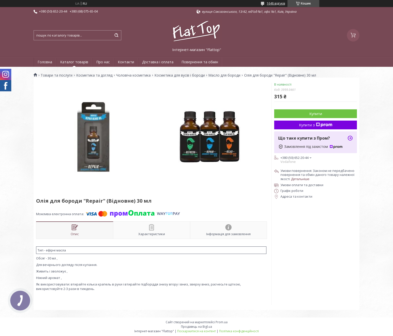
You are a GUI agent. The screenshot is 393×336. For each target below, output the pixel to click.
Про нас (103, 62)
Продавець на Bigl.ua (196, 326)
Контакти (126, 62)
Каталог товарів (74, 62)
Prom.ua (222, 322)
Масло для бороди (224, 75)
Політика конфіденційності (239, 331)
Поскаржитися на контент (196, 331)
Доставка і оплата (157, 62)
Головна (45, 62)
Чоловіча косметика (133, 75)
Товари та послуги (56, 75)
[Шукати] (116, 35)
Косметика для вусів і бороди (179, 75)
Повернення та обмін (199, 62)
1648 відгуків (276, 3)
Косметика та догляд (94, 75)
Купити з (315, 124)
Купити (315, 113)
